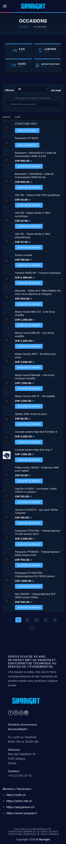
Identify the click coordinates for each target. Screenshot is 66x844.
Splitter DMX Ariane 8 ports (31, 413)
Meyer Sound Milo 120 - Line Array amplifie (35, 313)
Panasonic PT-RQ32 (26, 138)
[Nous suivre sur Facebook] (10, 712)
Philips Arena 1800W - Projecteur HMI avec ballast (37, 469)
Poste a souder (23, 254)
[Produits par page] (32, 89)
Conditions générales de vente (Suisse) (33, 831)
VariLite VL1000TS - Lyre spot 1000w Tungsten (36, 511)
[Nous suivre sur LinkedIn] (26, 712)
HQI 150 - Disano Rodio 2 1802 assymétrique (32, 235)
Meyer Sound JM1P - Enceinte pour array (35, 355)
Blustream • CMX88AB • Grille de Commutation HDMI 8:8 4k (34, 175)
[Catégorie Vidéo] (18, 65)
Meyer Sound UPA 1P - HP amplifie (35, 396)
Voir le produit (27, 130)
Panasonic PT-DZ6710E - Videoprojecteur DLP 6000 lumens (35, 574)
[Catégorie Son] (18, 50)
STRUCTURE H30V (26, 123)
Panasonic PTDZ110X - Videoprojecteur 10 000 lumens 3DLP (37, 532)
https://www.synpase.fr (21, 813)
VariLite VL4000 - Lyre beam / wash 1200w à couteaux (36, 490)
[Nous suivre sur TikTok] (21, 712)
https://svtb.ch (16, 795)
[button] (5, 6)
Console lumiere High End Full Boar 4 (36, 431)
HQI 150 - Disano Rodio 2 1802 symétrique (32, 214)
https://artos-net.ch (19, 801)
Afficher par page (33, 89)
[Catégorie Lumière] (47, 50)
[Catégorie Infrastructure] (47, 65)
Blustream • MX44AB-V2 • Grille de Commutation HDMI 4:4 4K (35, 154)
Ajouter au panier (29, 166)
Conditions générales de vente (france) (33, 834)
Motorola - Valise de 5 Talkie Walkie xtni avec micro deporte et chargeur (38, 292)
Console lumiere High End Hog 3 (33, 449)
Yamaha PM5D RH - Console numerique (38, 272)
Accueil (24, 27)
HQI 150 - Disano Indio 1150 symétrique (37, 194)
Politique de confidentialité (32, 829)
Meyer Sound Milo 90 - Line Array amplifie (34, 334)
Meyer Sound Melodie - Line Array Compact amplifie (35, 377)
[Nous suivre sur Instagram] (15, 712)
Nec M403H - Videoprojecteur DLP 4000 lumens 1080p (35, 595)
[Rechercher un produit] (33, 104)
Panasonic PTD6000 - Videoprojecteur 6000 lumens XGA (37, 553)
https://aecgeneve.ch (20, 807)
